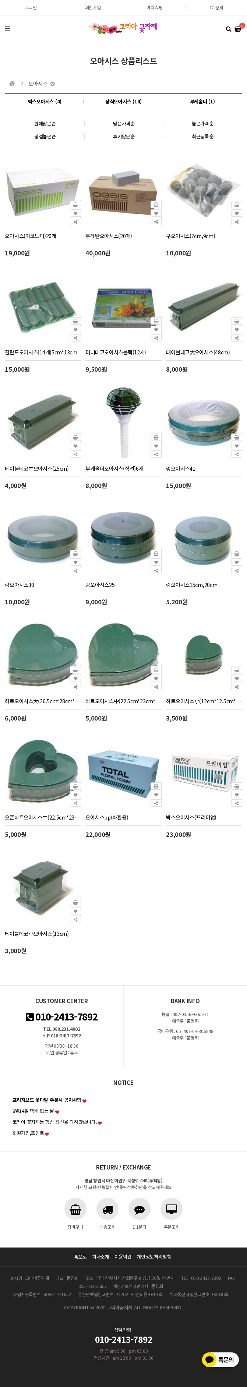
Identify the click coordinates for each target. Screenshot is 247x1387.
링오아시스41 (180, 468)
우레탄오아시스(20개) (108, 236)
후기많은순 (124, 136)
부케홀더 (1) (202, 101)
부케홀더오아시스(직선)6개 (114, 468)
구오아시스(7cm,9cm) (190, 236)
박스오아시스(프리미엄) (191, 817)
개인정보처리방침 (154, 1256)
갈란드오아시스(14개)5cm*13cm (41, 352)
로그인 (31, 7)
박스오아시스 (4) (44, 101)
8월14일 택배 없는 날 (33, 1110)
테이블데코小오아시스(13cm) (36, 933)
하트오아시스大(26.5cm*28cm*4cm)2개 (49, 701)
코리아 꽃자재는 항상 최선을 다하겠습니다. (55, 1121)
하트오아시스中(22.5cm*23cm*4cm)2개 (130, 701)
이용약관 (123, 1256)
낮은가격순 (124, 123)
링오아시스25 (99, 584)
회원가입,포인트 (28, 1132)
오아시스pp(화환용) (106, 817)
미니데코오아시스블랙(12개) (115, 352)
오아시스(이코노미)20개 (30, 236)
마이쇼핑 (154, 7)
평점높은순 (45, 136)
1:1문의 (216, 7)
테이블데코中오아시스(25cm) (36, 468)
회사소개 (100, 1256)
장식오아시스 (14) (123, 101)
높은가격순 (203, 123)
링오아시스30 (19, 584)
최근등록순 (203, 136)
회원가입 (93, 7)
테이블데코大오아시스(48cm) (198, 352)
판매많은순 (45, 123)
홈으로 (80, 1256)
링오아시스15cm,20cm (191, 584)
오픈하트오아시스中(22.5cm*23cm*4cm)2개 (54, 817)
